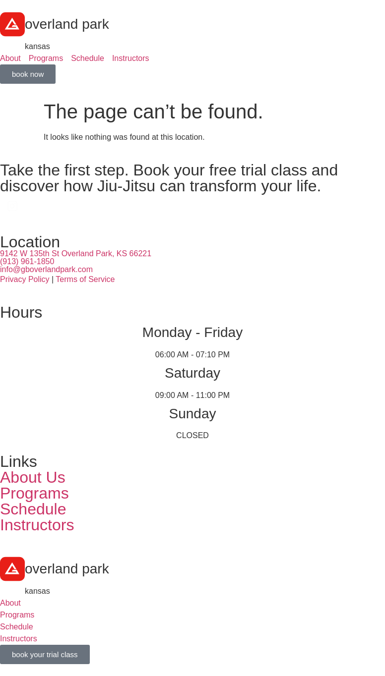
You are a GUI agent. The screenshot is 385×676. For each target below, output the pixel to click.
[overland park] (12, 24)
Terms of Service (85, 279)
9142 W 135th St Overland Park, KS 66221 (75, 253)
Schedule (33, 509)
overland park (67, 24)
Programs (34, 493)
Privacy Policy (25, 279)
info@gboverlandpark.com (46, 269)
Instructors (37, 525)
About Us (32, 477)
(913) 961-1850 (27, 261)
